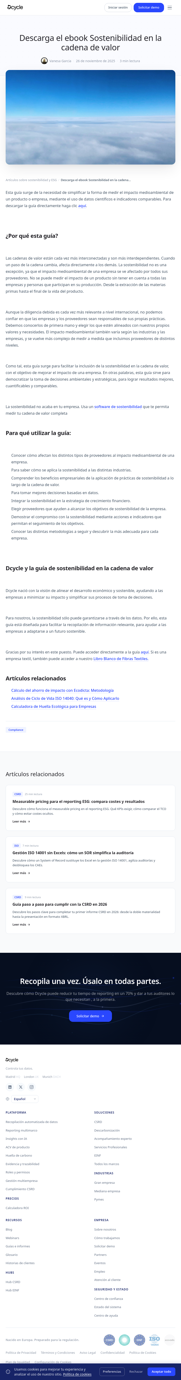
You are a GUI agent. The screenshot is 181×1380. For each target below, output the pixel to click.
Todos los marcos (106, 1164)
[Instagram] (31, 1087)
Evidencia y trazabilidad (22, 1164)
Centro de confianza (108, 1299)
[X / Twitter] (20, 1087)
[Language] (24, 1099)
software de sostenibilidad (118, 406)
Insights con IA (16, 1138)
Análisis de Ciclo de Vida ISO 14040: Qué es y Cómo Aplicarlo (65, 698)
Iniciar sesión (118, 7)
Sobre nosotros (105, 1229)
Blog (9, 1229)
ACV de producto (18, 1147)
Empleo (99, 1271)
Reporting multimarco (21, 1130)
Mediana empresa (107, 1191)
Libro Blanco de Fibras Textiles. (120, 658)
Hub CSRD (13, 1282)
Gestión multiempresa (21, 1181)
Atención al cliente (107, 1280)
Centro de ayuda (106, 1315)
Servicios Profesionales (110, 1147)
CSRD (98, 1122)
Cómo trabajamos (107, 1238)
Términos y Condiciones (58, 1352)
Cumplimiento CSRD (20, 1189)
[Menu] (169, 7)
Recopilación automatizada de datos (32, 1122)
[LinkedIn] (10, 1087)
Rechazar (136, 1371)
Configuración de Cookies (53, 1362)
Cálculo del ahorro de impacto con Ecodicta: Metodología (62, 690)
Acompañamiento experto (113, 1138)
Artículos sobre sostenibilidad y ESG (31, 180)
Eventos (100, 1263)
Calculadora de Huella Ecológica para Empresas (53, 706)
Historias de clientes (20, 1263)
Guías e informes (18, 1246)
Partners (100, 1255)
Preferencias (112, 1371)
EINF (97, 1155)
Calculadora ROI (17, 1208)
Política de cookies (77, 1374)
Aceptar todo (161, 1371)
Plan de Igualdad (18, 1362)
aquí (82, 205)
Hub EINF (12, 1290)
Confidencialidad (113, 1352)
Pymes (99, 1199)
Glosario (12, 1255)
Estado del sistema (107, 1307)
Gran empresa (104, 1182)
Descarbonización (107, 1130)
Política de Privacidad (21, 1352)
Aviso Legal (88, 1352)
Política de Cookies (142, 1352)
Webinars (12, 1238)
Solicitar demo (148, 7)
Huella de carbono (19, 1155)
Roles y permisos (18, 1172)
